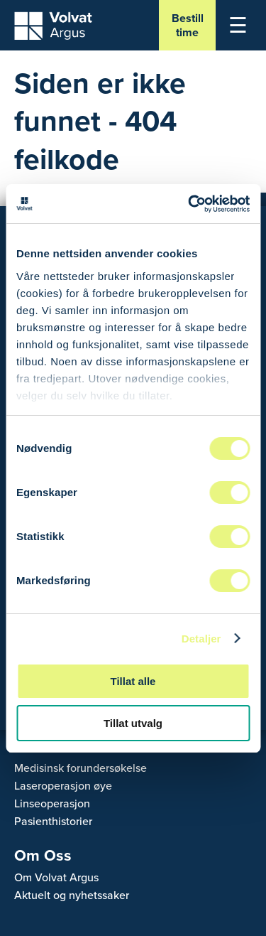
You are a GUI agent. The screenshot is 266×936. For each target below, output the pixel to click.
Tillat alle (133, 681)
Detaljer (201, 639)
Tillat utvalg (133, 723)
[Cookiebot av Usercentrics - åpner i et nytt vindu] (189, 204)
